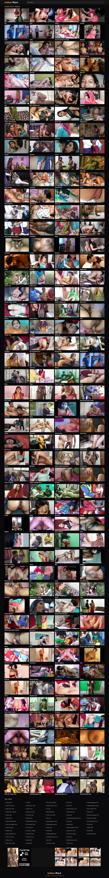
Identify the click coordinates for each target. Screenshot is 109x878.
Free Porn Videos (31, 830)
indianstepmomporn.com (74, 818)
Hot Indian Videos (51, 802)
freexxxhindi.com (51, 833)
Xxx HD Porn (29, 827)
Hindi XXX (49, 830)
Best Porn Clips (10, 808)
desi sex (48, 818)
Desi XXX (48, 840)
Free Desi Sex (30, 815)
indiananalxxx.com (51, 824)
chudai (48, 808)
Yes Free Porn (30, 837)
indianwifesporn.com (72, 827)
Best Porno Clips (10, 843)
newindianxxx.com (51, 821)
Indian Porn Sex (71, 830)
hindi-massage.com (92, 802)
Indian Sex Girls (30, 812)
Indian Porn (9, 802)
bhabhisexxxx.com (72, 840)
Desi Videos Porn (91, 808)
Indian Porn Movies (11, 812)
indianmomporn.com (93, 805)
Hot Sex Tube (9, 827)
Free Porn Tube (50, 843)
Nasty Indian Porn (11, 833)
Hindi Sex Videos (71, 833)
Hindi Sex (69, 815)
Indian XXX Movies (11, 821)
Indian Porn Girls (30, 805)
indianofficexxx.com (52, 837)
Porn (11, 2)
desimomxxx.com (72, 808)
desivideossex (71, 812)
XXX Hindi (69, 837)
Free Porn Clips (10, 805)
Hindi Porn (49, 827)
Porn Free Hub (10, 837)
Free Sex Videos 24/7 (12, 824)
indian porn (29, 818)
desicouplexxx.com (92, 821)
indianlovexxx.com (51, 805)
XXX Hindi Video (91, 833)
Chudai (28, 802)
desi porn (69, 802)
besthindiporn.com (31, 821)
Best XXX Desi (50, 812)
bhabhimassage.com (93, 815)
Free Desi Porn (30, 833)
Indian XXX (29, 840)
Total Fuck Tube (50, 815)
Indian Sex (9, 815)
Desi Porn (69, 805)
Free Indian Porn (30, 824)
